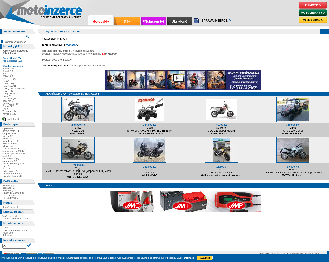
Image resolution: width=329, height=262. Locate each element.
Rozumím (205, 257)
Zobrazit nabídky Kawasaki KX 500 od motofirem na (80, 53)
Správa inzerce (214, 20)
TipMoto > (313, 5)
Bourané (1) (8, 188)
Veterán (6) (8, 185)
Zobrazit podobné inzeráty (57, 59)
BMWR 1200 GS (78, 129)
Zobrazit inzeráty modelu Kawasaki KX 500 (68, 50)
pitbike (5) (7, 146)
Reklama (7, 235)
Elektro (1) (7, 190)
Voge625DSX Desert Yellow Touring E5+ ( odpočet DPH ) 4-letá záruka (77, 171)
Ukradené (179, 21)
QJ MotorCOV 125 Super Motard (221, 129)
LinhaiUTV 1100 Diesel (293, 129)
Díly (127, 21)
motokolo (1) (8, 138)
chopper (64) (9, 133)
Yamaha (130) (9, 113)
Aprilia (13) (8, 68)
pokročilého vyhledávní (92, 65)
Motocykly (100, 21)
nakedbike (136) (10, 141)
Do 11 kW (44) (9, 195)
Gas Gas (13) (9, 86)
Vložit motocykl (10, 216)
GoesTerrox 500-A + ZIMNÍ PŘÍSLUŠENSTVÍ (149, 129)
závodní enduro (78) (12, 173)
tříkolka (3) (7, 168)
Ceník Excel (12, 119)
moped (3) (7, 136)
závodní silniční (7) (12, 176)
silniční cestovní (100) (13, 148)
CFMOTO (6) (9, 78)
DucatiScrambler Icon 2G (221, 171)
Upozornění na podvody (14, 230)
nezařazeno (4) (10, 143)
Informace (7, 232)
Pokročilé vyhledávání (15, 42)
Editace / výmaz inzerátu (15, 218)
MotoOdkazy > (313, 12)
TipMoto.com (92, 93)
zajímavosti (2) (10, 171)
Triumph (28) (9, 111)
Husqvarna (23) (10, 93)
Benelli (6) (7, 71)
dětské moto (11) (11, 131)
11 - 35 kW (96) (10, 198)
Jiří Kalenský (292, 253)
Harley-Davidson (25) (13, 88)
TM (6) (5, 108)
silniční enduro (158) (13, 151)
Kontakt (6, 227)
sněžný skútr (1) (10, 158)
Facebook (196, 20)
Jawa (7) (6, 96)
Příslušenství (153, 21)
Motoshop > (313, 20)
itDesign (306, 253)
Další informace (185, 258)
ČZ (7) (5, 81)
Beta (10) (7, 73)
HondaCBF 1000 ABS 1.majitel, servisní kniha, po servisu (293, 171)
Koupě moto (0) (10, 207)
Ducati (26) (8, 83)
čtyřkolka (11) (9, 128)
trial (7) (6, 166)
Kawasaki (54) (9, 98)
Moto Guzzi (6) (10, 103)
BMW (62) (7, 76)
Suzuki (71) (8, 106)
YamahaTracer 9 (149, 171)
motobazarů (74, 93)
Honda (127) (8, 91)
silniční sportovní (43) (13, 153)
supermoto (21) (10, 161)
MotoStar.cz (277, 253)
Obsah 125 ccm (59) (13, 193)
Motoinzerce (26, 10)
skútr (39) (7, 156)
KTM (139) (7, 101)
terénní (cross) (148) (13, 163)
